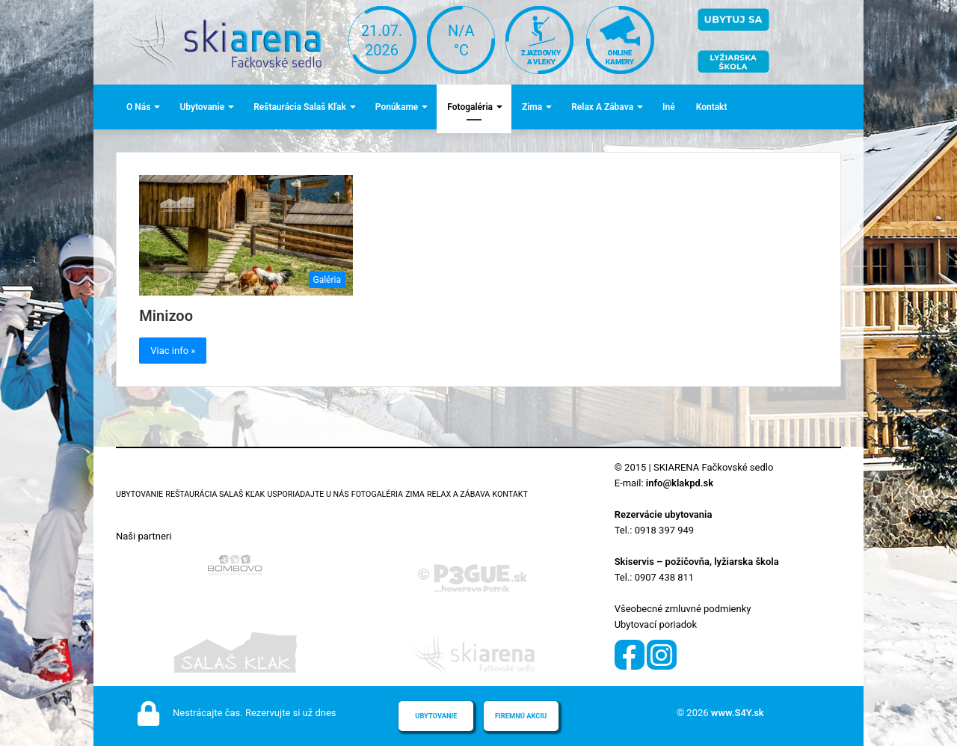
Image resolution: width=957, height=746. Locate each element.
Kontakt (711, 107)
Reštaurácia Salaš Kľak (299, 107)
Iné (668, 107)
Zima (532, 107)
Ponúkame (396, 107)
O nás (138, 107)
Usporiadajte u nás (307, 494)
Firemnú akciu (521, 716)
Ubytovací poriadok (656, 624)
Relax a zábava (602, 107)
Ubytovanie (201, 107)
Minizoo (166, 316)
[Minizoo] (246, 235)
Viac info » (172, 350)
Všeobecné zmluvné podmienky (683, 608)
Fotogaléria (470, 107)
